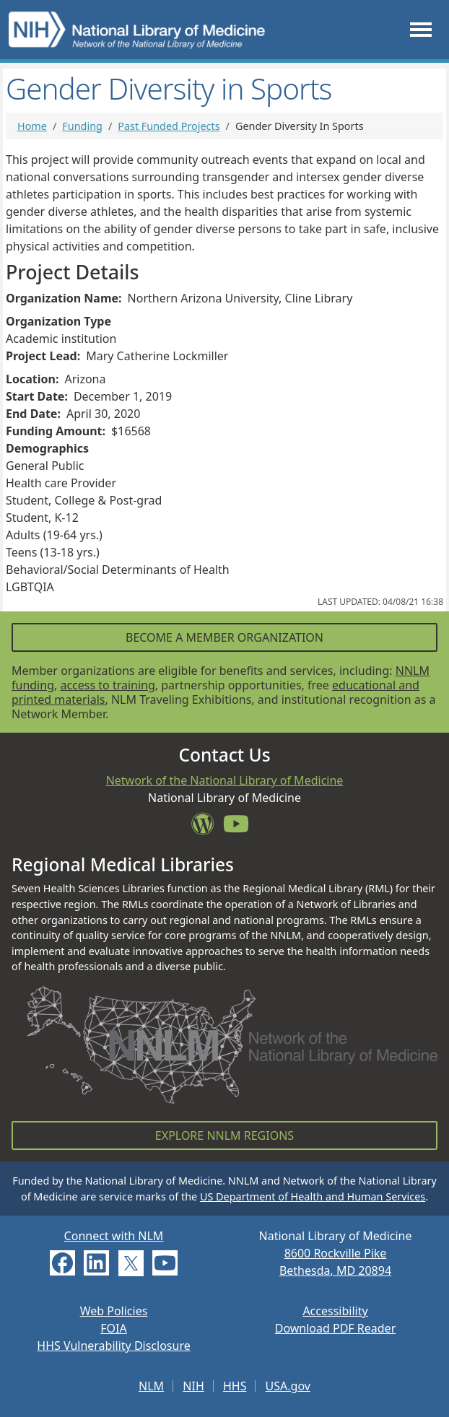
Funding (82, 126)
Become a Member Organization (224, 637)
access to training (107, 685)
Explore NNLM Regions (224, 1135)
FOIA (113, 1328)
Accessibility (334, 1311)
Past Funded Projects (168, 126)
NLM (151, 1386)
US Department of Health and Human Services (312, 1196)
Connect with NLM (114, 1236)
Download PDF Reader (335, 1328)
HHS (235, 1386)
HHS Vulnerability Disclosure (113, 1345)
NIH (193, 1386)
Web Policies (114, 1311)
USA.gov (288, 1386)
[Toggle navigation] (420, 30)
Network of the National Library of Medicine (225, 780)
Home (32, 126)
